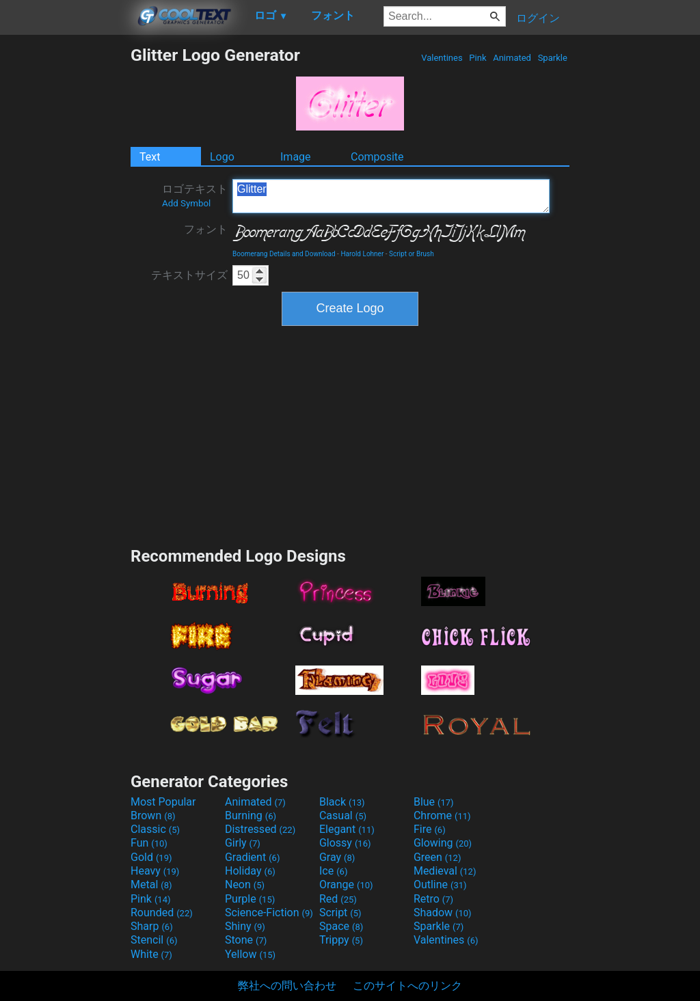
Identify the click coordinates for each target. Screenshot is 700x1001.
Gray (337, 857)
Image (295, 156)
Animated (512, 58)
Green (437, 857)
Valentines (442, 58)
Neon (245, 884)
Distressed (260, 829)
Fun (149, 842)
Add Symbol (186, 203)
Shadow (443, 912)
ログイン (538, 18)
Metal (151, 884)
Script (340, 912)
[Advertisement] (65, 250)
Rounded (162, 912)
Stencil (154, 939)
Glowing (443, 842)
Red (338, 898)
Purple (250, 898)
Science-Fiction (269, 912)
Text (149, 156)
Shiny (245, 926)
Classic (155, 829)
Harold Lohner (361, 254)
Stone (246, 939)
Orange (346, 884)
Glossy (345, 842)
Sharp (152, 926)
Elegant (347, 829)
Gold (151, 857)
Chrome (442, 815)
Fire (430, 829)
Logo (222, 156)
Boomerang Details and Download (284, 254)
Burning (250, 815)
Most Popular (163, 801)
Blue (434, 801)
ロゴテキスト (195, 195)
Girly (242, 842)
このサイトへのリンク (407, 985)
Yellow (250, 954)
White (151, 954)
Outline (440, 884)
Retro (433, 898)
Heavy (155, 870)
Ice (333, 870)
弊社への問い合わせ (287, 985)
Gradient (252, 857)
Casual (342, 815)
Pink (478, 58)
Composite (377, 156)
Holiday (250, 870)
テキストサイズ (189, 275)
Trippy (341, 939)
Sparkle (552, 58)
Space (341, 926)
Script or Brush (411, 254)
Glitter (391, 196)
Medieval (445, 870)
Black (342, 801)
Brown (153, 815)
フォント (206, 229)
